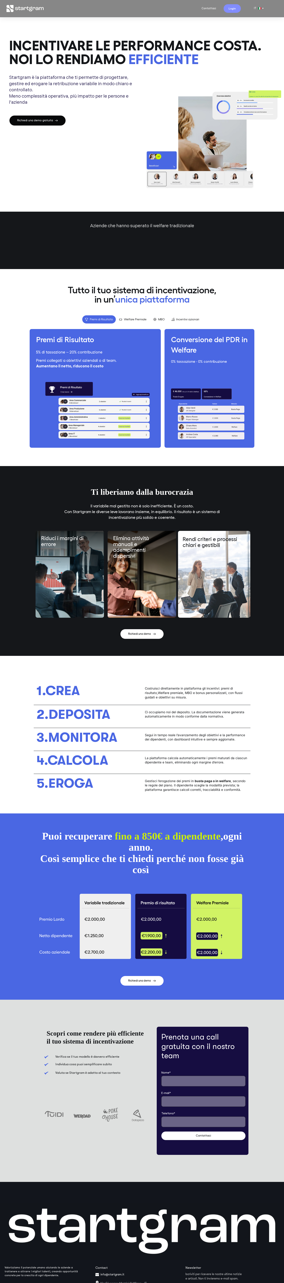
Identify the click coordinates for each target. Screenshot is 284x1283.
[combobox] (258, 8)
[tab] (99, 319)
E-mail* (166, 1093)
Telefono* (168, 1113)
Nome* (166, 1072)
